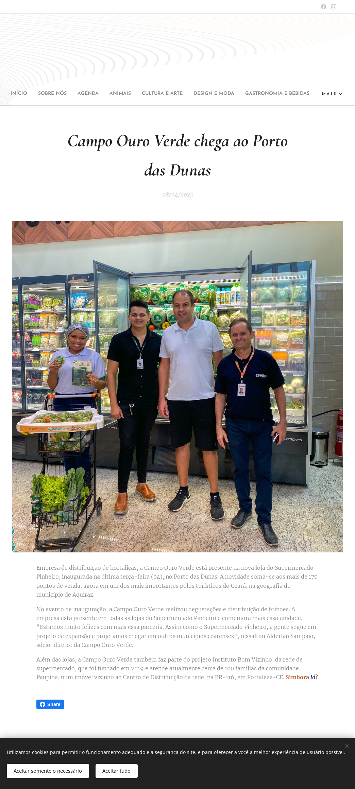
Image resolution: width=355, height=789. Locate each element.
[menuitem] (43, 93)
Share (50, 704)
